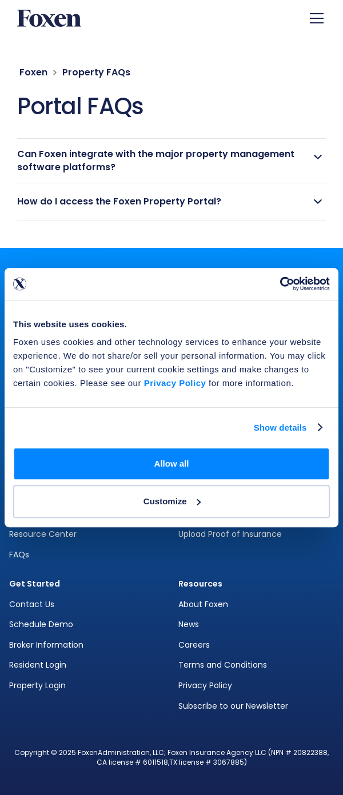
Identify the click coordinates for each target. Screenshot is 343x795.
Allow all (171, 463)
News (188, 624)
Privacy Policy (205, 685)
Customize (172, 501)
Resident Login (37, 665)
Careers (194, 645)
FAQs (19, 554)
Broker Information (46, 645)
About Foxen (203, 604)
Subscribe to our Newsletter (233, 706)
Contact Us (31, 604)
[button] (314, 18)
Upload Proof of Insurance (230, 534)
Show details (280, 427)
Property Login (37, 685)
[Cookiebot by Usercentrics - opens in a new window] (280, 283)
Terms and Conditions (222, 665)
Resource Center (43, 534)
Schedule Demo (41, 624)
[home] (49, 18)
